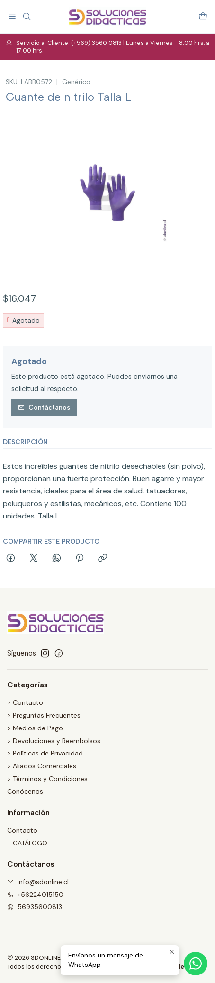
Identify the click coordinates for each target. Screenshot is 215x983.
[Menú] (12, 16)
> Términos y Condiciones (47, 778)
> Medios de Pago (35, 728)
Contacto (22, 830)
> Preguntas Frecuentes (44, 715)
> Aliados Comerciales (41, 766)
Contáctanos (44, 407)
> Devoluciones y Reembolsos (53, 741)
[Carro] (203, 16)
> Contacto (25, 702)
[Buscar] (26, 16)
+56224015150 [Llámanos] (35, 894)
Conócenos (25, 791)
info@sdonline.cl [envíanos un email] (38, 882)
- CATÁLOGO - (30, 843)
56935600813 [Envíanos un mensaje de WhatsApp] (34, 907)
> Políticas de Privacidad (45, 753)
